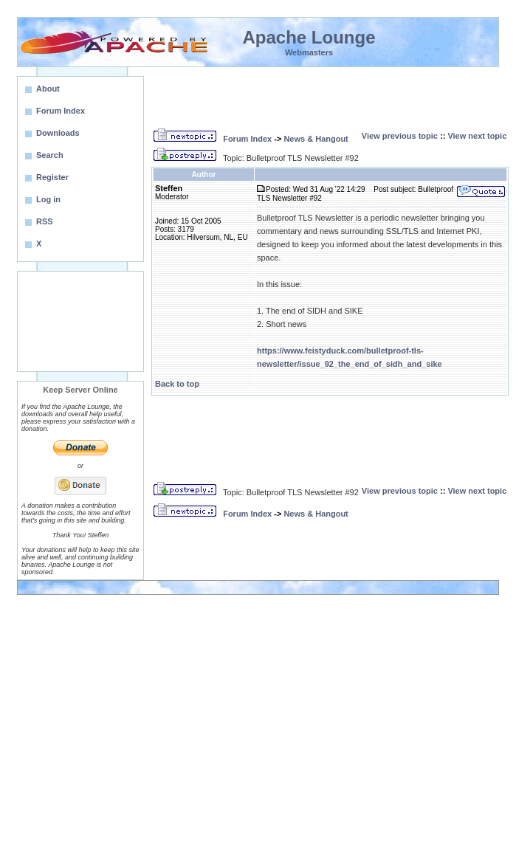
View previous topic (400, 135)
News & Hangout (315, 138)
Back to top (177, 383)
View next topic (476, 135)
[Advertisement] (80, 321)
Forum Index (247, 138)
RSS (44, 221)
